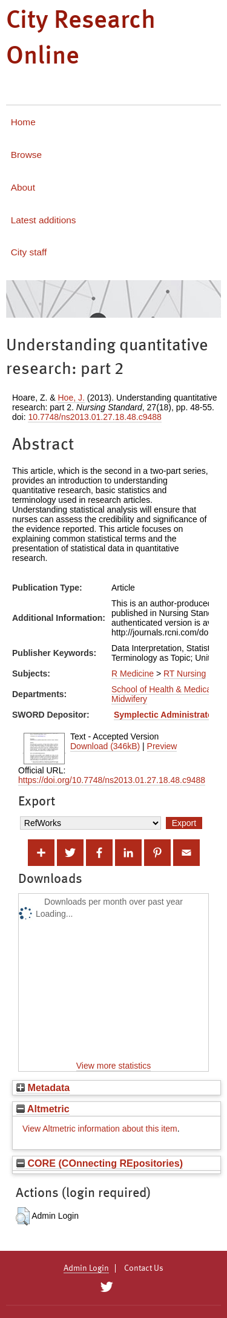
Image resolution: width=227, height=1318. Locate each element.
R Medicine (132, 673)
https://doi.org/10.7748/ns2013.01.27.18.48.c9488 (111, 780)
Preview (162, 746)
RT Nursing (184, 673)
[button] (23, 1216)
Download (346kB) (105, 746)
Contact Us (143, 1268)
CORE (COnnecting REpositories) (99, 1163)
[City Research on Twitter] (106, 1287)
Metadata (43, 1087)
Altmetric (43, 1108)
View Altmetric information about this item (99, 1128)
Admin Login (86, 1268)
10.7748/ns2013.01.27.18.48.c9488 (94, 417)
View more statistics (113, 1065)
